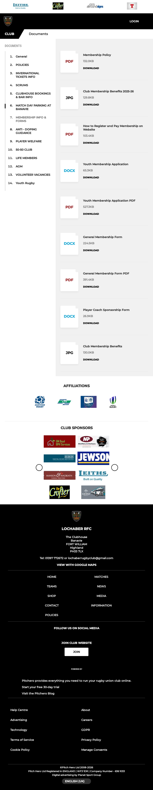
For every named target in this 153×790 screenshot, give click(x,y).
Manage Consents (94, 750)
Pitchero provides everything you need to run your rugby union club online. (76, 681)
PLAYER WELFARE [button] (29, 141)
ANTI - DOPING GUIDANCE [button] (26, 131)
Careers (86, 720)
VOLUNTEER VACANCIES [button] (33, 175)
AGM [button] (19, 166)
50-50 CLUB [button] (24, 149)
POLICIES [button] (22, 65)
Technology (18, 730)
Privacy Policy (91, 740)
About (85, 710)
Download (91, 68)
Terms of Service (22, 740)
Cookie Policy (20, 750)
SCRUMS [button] (22, 85)
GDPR (85, 730)
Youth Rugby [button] (25, 183)
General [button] (21, 56)
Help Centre (19, 710)
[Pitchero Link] (76, 674)
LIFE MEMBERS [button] (26, 158)
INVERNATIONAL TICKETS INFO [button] (27, 75)
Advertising (18, 720)
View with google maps (76, 564)
